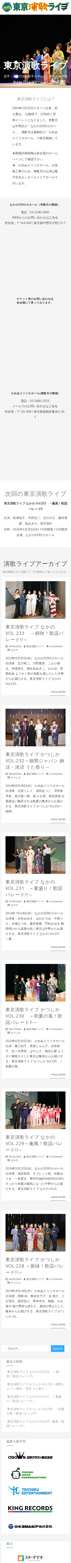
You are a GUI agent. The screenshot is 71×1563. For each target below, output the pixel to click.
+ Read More (58, 691)
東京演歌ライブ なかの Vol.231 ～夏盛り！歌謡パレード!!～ (33, 888)
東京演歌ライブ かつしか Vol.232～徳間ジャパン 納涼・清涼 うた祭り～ (34, 760)
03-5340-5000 (39, 212)
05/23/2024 (15, 1156)
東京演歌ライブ (35, 646)
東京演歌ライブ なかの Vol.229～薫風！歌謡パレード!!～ (34, 1143)
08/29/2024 (15, 773)
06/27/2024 (15, 1029)
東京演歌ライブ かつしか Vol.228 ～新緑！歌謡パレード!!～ (34, 1265)
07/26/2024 (15, 901)
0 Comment (56, 646)
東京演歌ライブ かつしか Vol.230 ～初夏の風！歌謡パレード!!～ (33, 1015)
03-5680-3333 (39, 401)
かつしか (16, 777)
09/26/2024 (15, 646)
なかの (14, 650)
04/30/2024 (15, 1279)
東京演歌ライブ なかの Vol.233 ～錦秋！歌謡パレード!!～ (34, 633)
